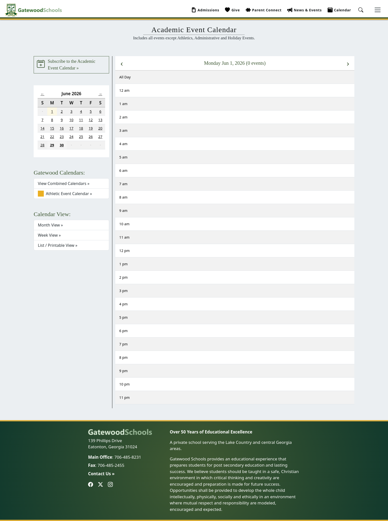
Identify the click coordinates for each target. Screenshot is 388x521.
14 (42, 128)
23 (62, 136)
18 (81, 128)
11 (81, 119)
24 (71, 136)
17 (71, 128)
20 (100, 128)
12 (91, 119)
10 (71, 119)
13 (100, 119)
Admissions (205, 10)
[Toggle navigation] (377, 10)
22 (52, 136)
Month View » (50, 225)
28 (42, 145)
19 (91, 128)
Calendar (339, 10)
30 (62, 145)
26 (91, 136)
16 (62, 128)
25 (81, 136)
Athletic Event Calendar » (65, 194)
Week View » (49, 235)
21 (42, 136)
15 (52, 128)
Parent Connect (264, 10)
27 (100, 136)
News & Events (304, 10)
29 (52, 145)
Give (232, 10)
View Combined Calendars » (63, 183)
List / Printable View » (57, 245)
